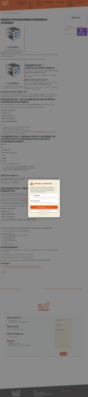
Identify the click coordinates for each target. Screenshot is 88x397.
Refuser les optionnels (44, 214)
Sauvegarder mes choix (44, 210)
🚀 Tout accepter (44, 207)
